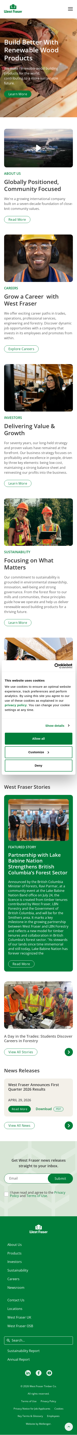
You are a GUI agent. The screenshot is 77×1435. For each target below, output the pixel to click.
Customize (38, 752)
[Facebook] (38, 1373)
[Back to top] (69, 1427)
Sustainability (17, 552)
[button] (69, 1052)
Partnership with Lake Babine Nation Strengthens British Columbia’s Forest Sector (37, 863)
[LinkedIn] (28, 1373)
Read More (21, 964)
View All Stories (20, 1052)
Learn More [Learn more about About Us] (17, 94)
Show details (54, 725)
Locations (14, 1308)
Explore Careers (21, 349)
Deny (38, 765)
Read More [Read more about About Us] (17, 219)
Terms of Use (36, 1196)
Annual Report (18, 1359)
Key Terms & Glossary (30, 1416)
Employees (53, 1416)
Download (44, 1109)
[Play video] (38, 148)
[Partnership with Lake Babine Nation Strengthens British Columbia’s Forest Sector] (38, 820)
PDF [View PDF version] (58, 1109)
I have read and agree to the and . (37, 1194)
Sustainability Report (23, 1351)
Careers (11, 288)
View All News (19, 1125)
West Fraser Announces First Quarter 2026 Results (33, 1087)
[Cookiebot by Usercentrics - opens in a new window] (54, 666)
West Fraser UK (19, 1317)
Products (14, 1253)
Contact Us (15, 1300)
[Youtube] (49, 1373)
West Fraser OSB (20, 1325)
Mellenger (45, 1424)
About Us (12, 173)
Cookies (58, 1408)
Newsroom (15, 1287)
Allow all (38, 738)
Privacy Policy (48, 1401)
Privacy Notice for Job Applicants (32, 1408)
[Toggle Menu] (70, 9)
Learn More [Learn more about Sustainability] (17, 622)
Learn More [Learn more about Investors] (17, 483)
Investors (13, 417)
